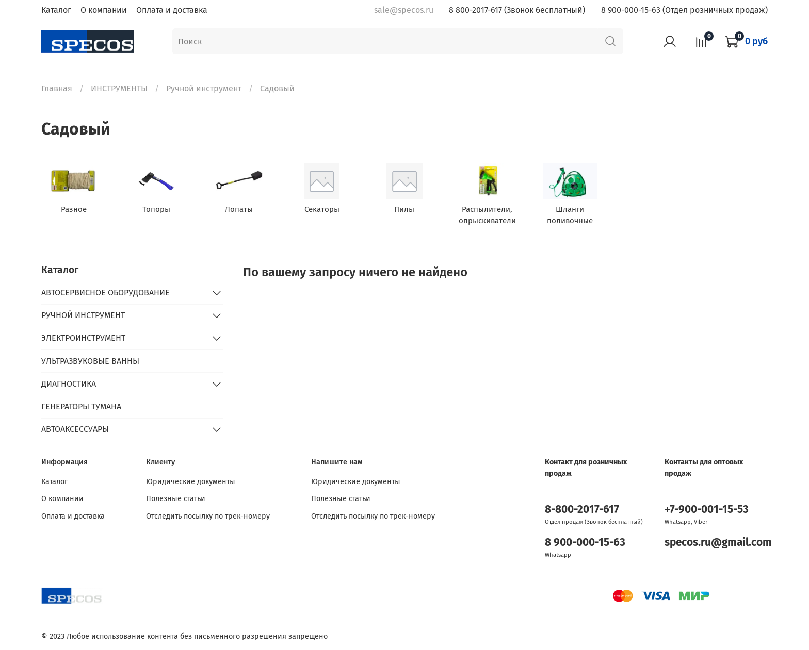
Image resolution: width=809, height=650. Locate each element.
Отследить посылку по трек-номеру (208, 516)
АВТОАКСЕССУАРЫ (75, 429)
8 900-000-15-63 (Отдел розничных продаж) (684, 10)
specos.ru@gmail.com (718, 542)
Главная (56, 88)
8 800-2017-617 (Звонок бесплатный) (517, 10)
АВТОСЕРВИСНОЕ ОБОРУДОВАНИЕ (105, 292)
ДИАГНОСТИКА (68, 384)
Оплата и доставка (171, 10)
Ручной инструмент (203, 88)
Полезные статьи (175, 498)
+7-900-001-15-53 (707, 509)
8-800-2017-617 (582, 509)
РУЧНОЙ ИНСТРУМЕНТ (83, 315)
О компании (103, 10)
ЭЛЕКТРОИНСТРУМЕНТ (83, 338)
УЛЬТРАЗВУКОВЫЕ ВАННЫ (90, 361)
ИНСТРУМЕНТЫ (119, 88)
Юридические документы (190, 481)
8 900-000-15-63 (585, 542)
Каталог (56, 10)
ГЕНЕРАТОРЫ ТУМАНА (81, 406)
